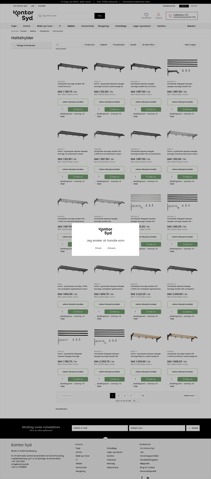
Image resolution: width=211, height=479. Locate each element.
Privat (98, 248)
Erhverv (112, 248)
